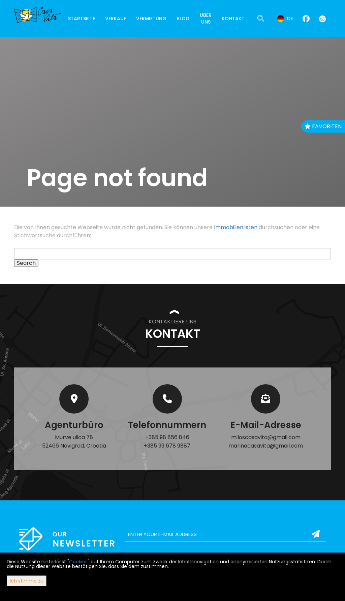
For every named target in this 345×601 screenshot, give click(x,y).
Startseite (81, 18)
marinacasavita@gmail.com (265, 446)
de (285, 18)
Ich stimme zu (26, 580)
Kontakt (233, 18)
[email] (225, 534)
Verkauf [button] (115, 18)
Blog (183, 18)
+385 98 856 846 (167, 437)
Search (26, 263)
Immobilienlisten (235, 227)
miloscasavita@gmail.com (266, 437)
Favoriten (323, 126)
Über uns (206, 18)
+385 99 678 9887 (167, 446)
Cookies (78, 561)
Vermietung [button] (151, 18)
